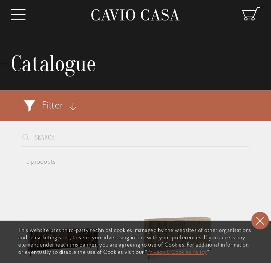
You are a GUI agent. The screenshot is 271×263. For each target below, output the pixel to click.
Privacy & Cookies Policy (177, 252)
